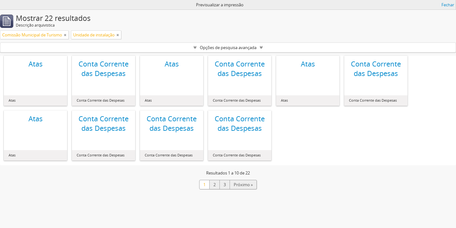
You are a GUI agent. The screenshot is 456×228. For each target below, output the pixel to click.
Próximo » (243, 184)
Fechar (447, 5)
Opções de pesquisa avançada (228, 47)
